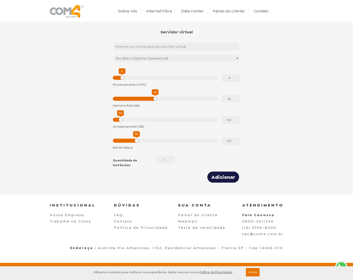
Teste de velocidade (202, 227)
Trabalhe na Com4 (70, 221)
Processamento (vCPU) (129, 85)
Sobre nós (127, 11)
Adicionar (223, 177)
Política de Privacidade (141, 227)
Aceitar (253, 272)
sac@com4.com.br (263, 234)
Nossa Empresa (67, 215)
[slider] (122, 77)
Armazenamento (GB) (128, 126)
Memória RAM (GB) (126, 105)
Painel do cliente (228, 11)
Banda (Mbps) (123, 147)
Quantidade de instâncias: (125, 162)
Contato (261, 11)
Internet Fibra (159, 11)
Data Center (192, 11)
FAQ (118, 215)
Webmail (188, 221)
